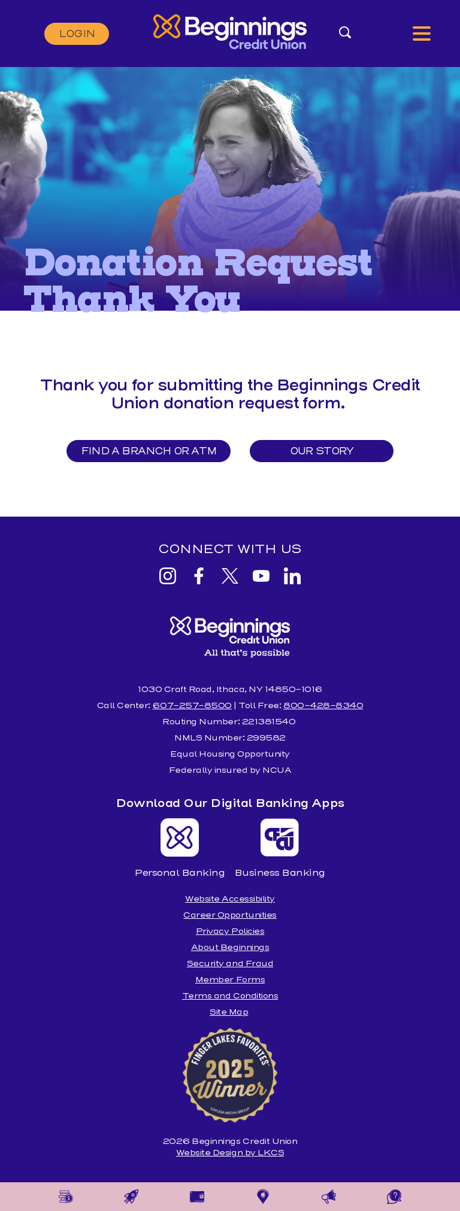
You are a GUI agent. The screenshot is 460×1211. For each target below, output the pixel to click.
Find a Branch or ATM (148, 451)
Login (77, 34)
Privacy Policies (230, 931)
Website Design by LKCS (230, 1153)
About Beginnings (230, 947)
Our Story (322, 451)
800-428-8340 (323, 705)
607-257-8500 (191, 705)
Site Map (229, 1012)
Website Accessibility (230, 899)
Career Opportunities (229, 915)
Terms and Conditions (230, 996)
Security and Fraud (230, 963)
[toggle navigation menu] (422, 33)
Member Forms (230, 980)
